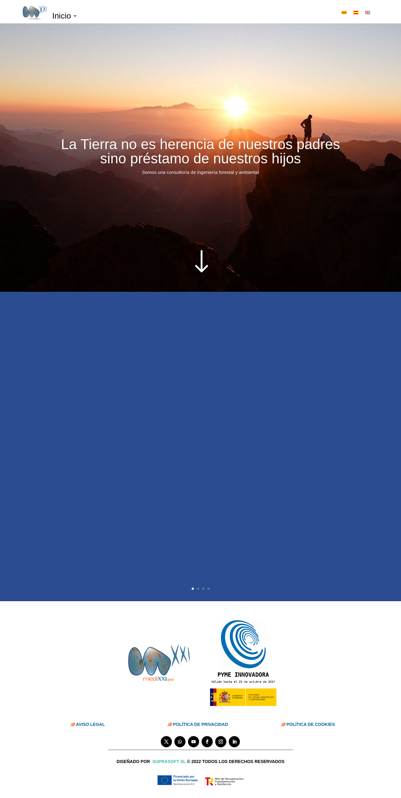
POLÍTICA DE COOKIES (310, 724)
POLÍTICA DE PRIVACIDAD (200, 724)
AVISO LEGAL (90, 724)
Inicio (61, 17)
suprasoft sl (169, 761)
